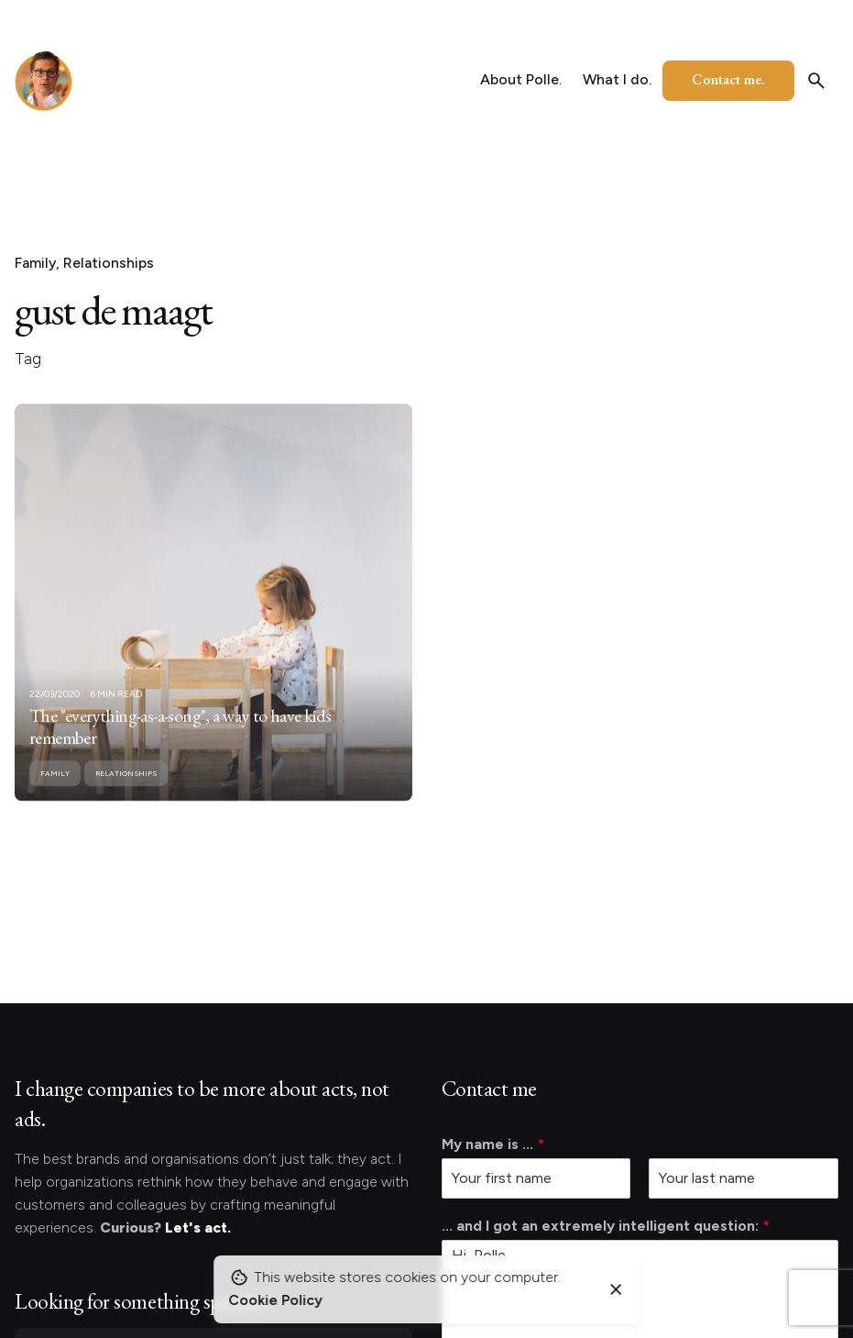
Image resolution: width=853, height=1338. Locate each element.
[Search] (816, 81)
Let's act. (198, 1227)
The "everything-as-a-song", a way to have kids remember (180, 745)
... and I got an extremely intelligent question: (606, 1225)
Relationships (108, 262)
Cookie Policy (275, 1300)
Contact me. (728, 79)
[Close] (616, 1289)
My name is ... (493, 1144)
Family (35, 262)
